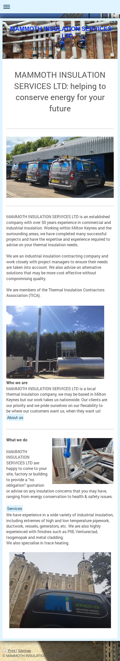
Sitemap (24, 651)
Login (113, 651)
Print (9, 651)
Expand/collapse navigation (60, 6)
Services (14, 508)
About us (15, 417)
